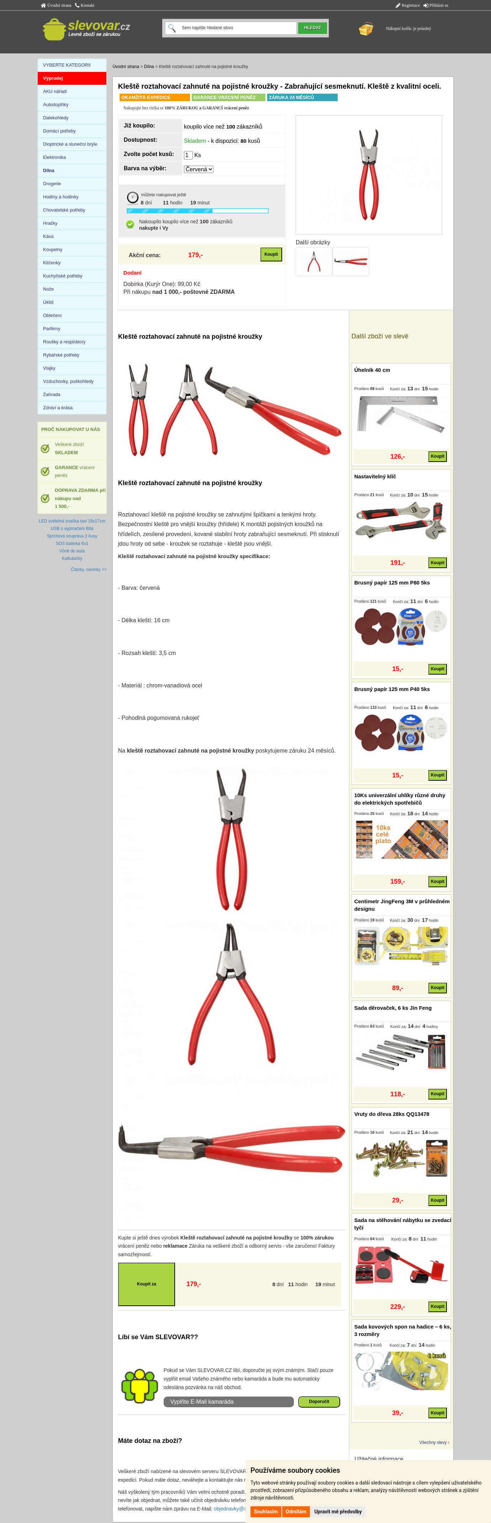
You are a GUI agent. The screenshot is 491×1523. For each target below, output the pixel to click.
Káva (48, 236)
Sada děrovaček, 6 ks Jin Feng (393, 1008)
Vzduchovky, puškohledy (68, 381)
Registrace (408, 5)
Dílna (149, 66)
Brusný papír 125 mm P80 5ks (392, 582)
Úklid (48, 302)
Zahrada (51, 394)
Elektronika (54, 157)
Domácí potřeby (59, 131)
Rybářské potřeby (61, 355)
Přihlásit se (435, 5)
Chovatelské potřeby (64, 210)
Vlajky (49, 368)
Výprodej (53, 78)
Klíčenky (51, 262)
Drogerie (52, 183)
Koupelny (52, 249)
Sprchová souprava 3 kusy (72, 536)
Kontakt (85, 5)
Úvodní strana (56, 5)
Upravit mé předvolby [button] (337, 1511)
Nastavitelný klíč (375, 476)
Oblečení (52, 315)
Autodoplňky (56, 104)
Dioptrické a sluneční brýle (70, 144)
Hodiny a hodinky (61, 196)
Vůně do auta (72, 551)
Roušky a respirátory (64, 341)
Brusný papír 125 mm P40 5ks (392, 689)
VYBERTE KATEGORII (67, 65)
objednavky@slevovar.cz (241, 1509)
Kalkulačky (72, 558)
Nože (48, 289)
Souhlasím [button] (266, 1511)
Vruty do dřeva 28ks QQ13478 (391, 1114)
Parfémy (51, 328)
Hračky (50, 223)
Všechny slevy (433, 1442)
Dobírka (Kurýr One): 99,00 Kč (161, 284)
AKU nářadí (55, 91)
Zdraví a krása (58, 407)
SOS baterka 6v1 (72, 543)
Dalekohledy (56, 117)
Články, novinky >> (89, 569)
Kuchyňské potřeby (63, 276)
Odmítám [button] (296, 1511)
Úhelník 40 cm (372, 370)
